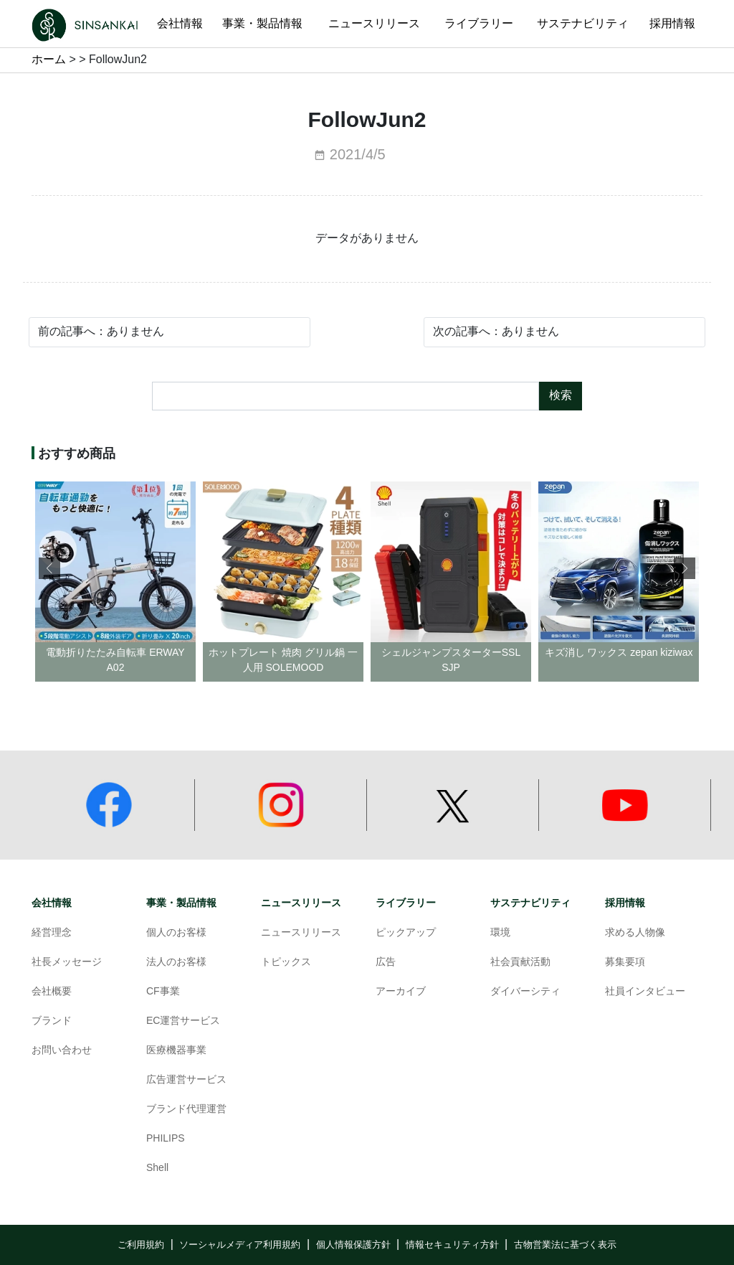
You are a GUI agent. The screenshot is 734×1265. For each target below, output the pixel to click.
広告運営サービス (186, 1080)
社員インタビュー (645, 992)
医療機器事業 (176, 1050)
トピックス (286, 962)
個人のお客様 (176, 933)
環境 (500, 933)
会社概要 (52, 992)
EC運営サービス (183, 1021)
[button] (684, 568)
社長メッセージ (67, 962)
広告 (386, 962)
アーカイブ (401, 992)
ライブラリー (406, 903)
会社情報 (52, 903)
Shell (157, 1168)
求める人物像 (635, 933)
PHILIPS (165, 1139)
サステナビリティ (530, 903)
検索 (560, 396)
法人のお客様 (176, 962)
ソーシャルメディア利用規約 (239, 1245)
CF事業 (163, 992)
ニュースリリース (301, 903)
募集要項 (625, 962)
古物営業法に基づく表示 (565, 1245)
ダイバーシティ (525, 992)
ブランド (52, 1021)
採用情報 (625, 903)
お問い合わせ (62, 1050)
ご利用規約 (141, 1245)
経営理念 (52, 933)
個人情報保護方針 (353, 1245)
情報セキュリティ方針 (452, 1245)
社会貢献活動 (520, 962)
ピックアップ (406, 933)
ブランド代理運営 (186, 1109)
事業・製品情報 (181, 903)
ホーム (49, 60)
